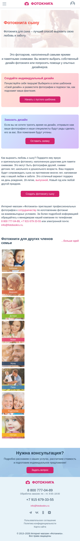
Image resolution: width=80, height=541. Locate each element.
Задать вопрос (40, 470)
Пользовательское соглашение (40, 520)
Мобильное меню (6, 4)
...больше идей (70, 241)
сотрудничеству (27, 210)
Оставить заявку (40, 141)
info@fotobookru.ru (12, 225)
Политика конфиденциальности (40, 523)
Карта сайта (40, 527)
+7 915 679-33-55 (31, 221)
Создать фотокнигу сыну (40, 194)
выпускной (42, 180)
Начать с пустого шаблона (40, 99)
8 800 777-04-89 (10, 221)
